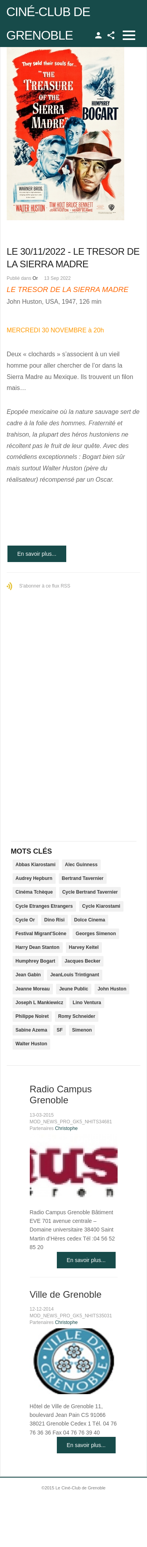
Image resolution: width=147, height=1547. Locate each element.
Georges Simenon (96, 933)
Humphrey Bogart (35, 961)
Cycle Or (25, 920)
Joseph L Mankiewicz (40, 1002)
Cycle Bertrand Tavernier (90, 892)
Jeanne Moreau (33, 989)
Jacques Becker (82, 961)
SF (59, 1030)
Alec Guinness (81, 864)
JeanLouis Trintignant (74, 975)
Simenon (82, 1030)
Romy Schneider (76, 1016)
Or (35, 278)
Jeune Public (73, 989)
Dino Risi (54, 920)
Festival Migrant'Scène (41, 933)
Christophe (66, 1128)
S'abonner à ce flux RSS (44, 586)
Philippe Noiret (32, 1016)
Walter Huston (31, 1043)
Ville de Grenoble (66, 1294)
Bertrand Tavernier (82, 878)
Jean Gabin (28, 975)
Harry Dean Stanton (38, 947)
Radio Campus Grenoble (61, 1095)
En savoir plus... (36, 554)
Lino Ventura (87, 1002)
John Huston (112, 989)
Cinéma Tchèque (34, 892)
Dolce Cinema (89, 920)
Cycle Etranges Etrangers (44, 906)
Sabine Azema (31, 1030)
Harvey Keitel (84, 947)
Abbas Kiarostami (36, 864)
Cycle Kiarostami (101, 906)
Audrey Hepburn (34, 878)
